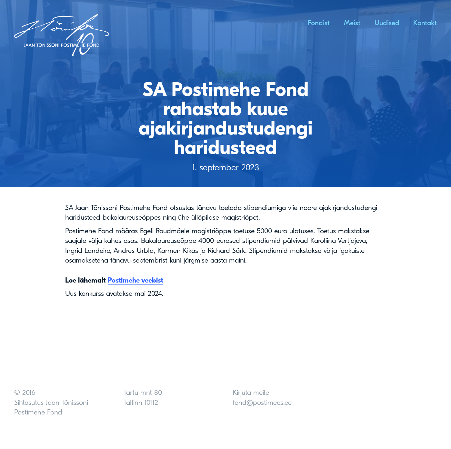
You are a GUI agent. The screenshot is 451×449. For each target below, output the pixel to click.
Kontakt (425, 23)
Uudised (387, 23)
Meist (352, 23)
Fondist (319, 23)
